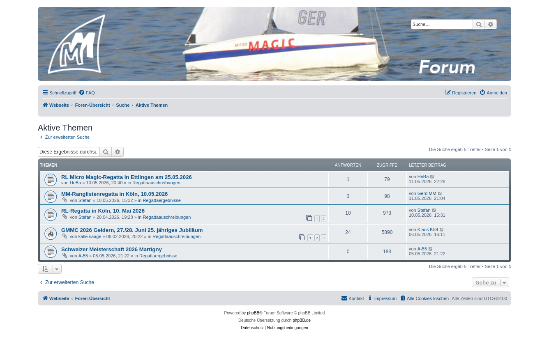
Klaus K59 (428, 229)
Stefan (85, 200)
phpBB (253, 313)
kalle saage (89, 236)
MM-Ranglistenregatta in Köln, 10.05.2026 (114, 194)
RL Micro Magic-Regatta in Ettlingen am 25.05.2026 (126, 177)
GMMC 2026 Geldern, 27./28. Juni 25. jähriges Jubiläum (132, 230)
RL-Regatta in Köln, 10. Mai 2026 (103, 211)
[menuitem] (86, 93)
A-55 (83, 255)
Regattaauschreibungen (156, 182)
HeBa (75, 182)
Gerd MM (427, 193)
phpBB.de (302, 320)
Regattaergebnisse (161, 200)
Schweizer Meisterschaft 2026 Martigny (111, 249)
